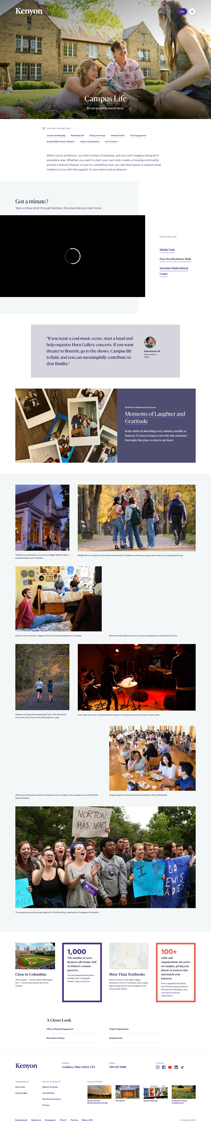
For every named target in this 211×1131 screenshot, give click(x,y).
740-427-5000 (117, 1067)
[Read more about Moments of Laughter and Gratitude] (66, 426)
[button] (192, 11)
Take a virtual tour (82, 987)
